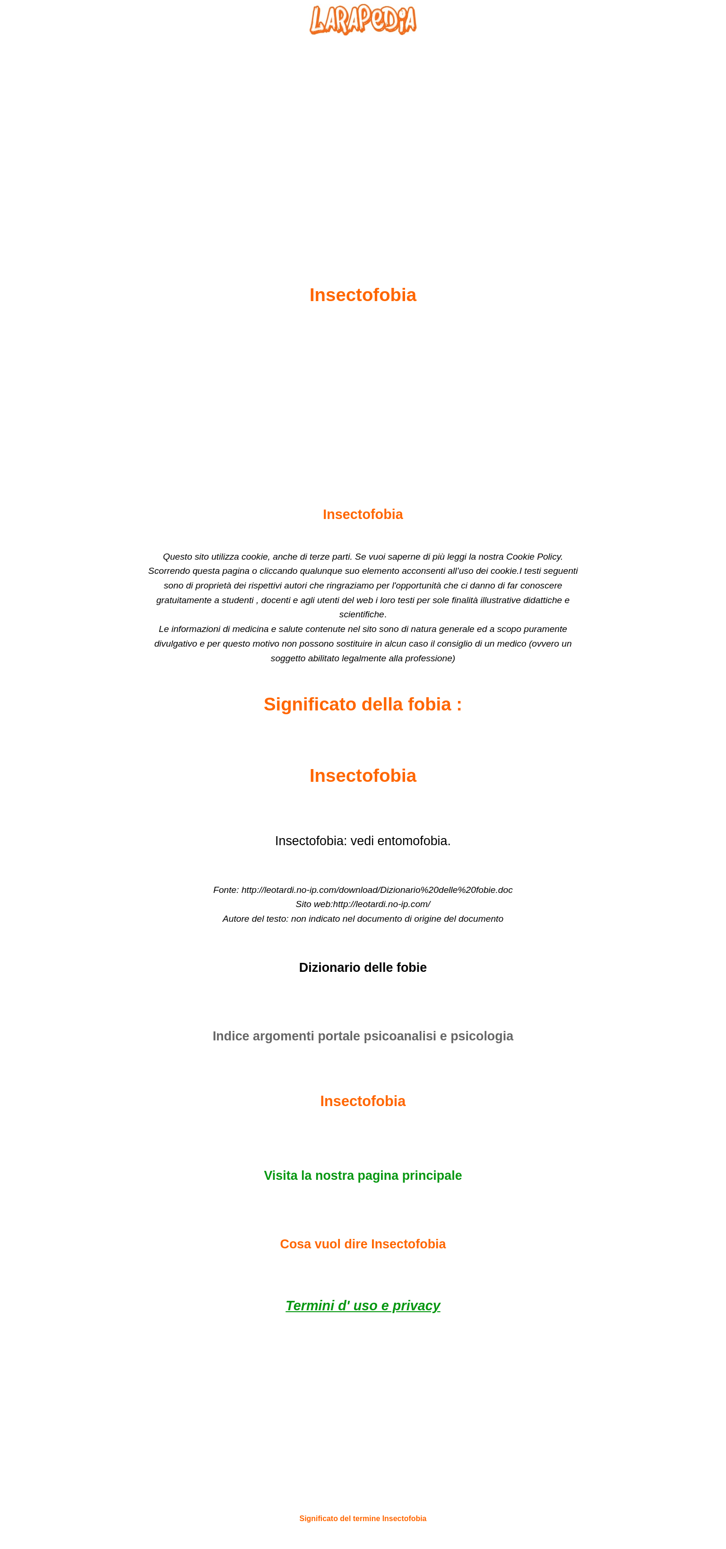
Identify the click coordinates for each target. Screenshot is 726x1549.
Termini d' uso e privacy (362, 1305)
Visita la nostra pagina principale (363, 1175)
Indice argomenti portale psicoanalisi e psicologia (363, 1036)
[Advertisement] (363, 137)
